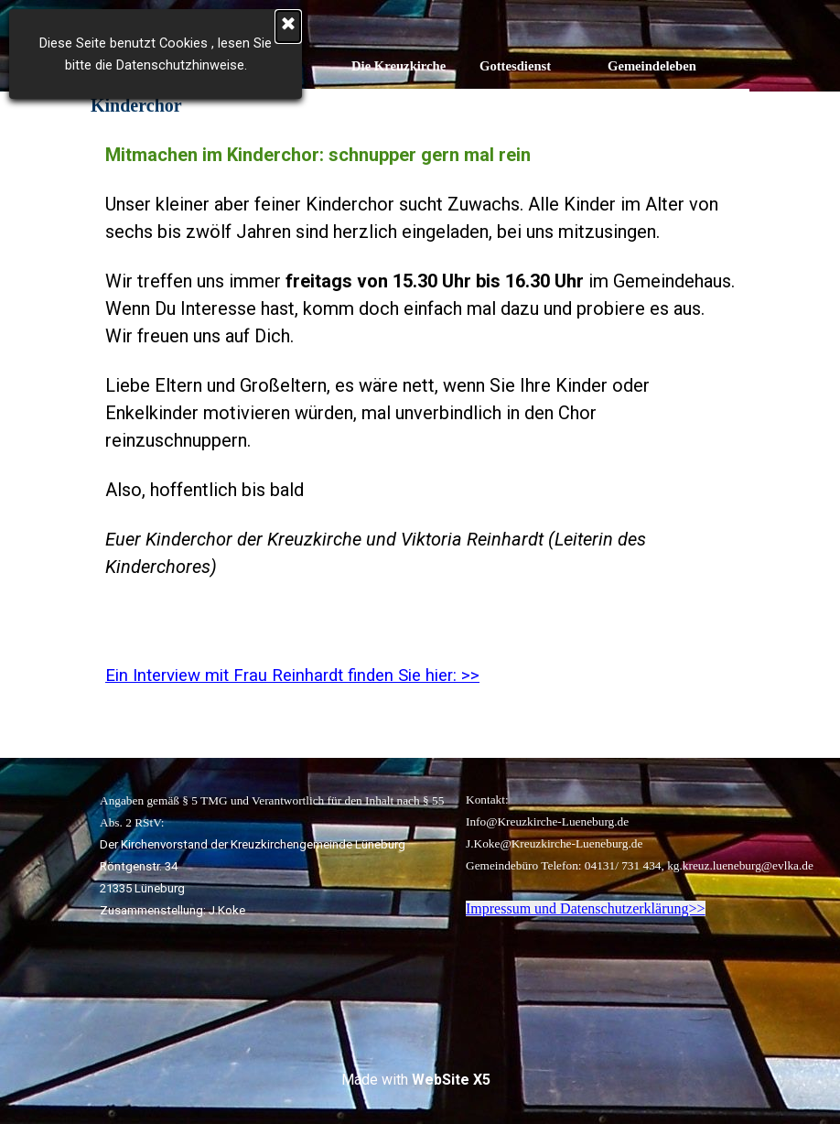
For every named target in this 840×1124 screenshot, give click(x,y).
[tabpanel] (420, 440)
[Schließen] (120, 26)
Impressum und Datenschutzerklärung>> (585, 908)
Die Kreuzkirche (398, 66)
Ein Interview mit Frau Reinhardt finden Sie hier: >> (292, 675)
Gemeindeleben (652, 66)
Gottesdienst (515, 66)
